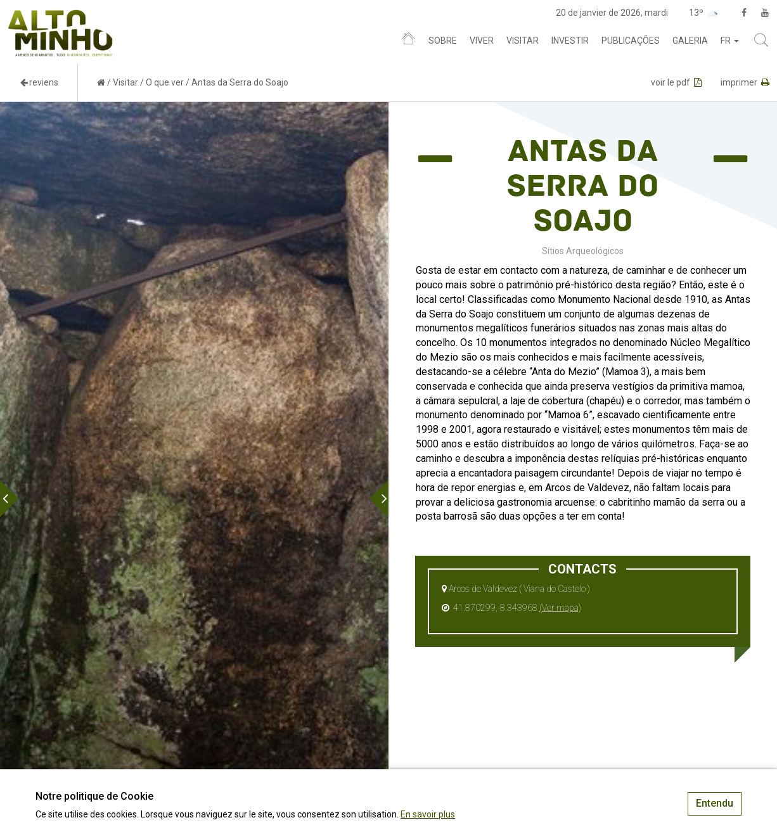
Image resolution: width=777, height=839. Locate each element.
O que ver (165, 82)
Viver (482, 40)
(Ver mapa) (560, 608)
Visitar (522, 40)
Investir (570, 40)
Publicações (630, 40)
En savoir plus (428, 814)
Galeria (690, 40)
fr (730, 40)
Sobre (442, 40)
